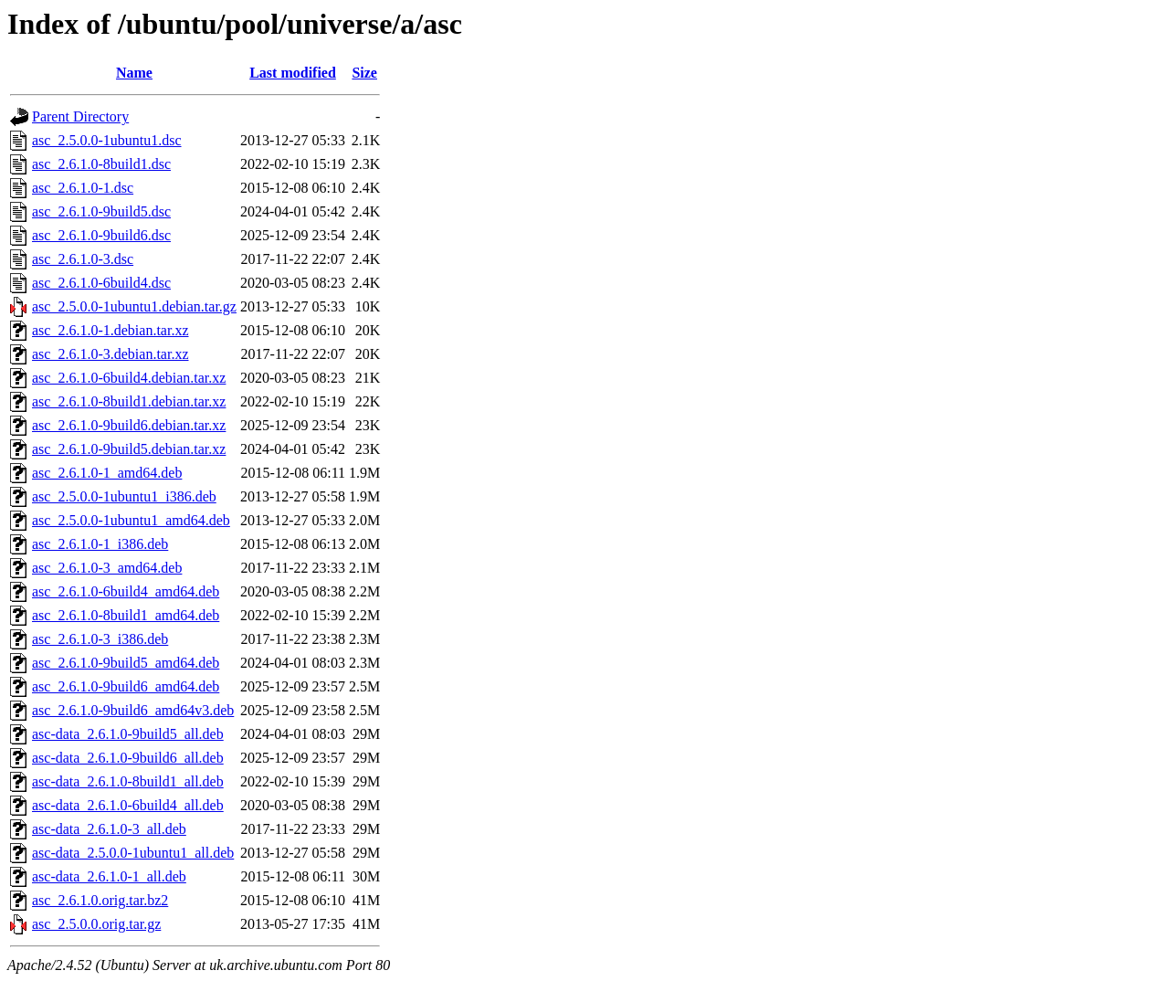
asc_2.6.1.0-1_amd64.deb (107, 472)
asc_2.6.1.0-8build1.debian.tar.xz (129, 401)
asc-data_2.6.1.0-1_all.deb (109, 876)
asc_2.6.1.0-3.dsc (82, 259)
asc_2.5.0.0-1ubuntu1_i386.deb (124, 496)
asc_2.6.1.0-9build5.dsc (101, 211)
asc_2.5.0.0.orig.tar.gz (96, 924)
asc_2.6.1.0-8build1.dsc (101, 164)
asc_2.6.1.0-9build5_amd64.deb (125, 662)
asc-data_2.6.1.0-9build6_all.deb (128, 757)
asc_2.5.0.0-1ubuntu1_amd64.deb (131, 520)
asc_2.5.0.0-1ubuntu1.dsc (107, 140)
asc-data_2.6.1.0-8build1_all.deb (128, 781)
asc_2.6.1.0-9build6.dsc (101, 235)
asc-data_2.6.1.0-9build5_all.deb (128, 734)
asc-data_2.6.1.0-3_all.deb (109, 829)
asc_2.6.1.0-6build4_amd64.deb (125, 591)
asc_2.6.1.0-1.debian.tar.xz (110, 330)
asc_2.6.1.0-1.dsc (82, 187)
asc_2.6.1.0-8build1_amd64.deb (125, 615)
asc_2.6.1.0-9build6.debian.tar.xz (129, 425)
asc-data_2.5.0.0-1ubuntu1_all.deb (133, 852)
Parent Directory (80, 116)
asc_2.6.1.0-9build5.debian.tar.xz (129, 449)
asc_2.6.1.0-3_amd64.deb (107, 567)
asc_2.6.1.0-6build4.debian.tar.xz (129, 377)
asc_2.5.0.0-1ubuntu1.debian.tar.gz (134, 306)
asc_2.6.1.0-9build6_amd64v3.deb (133, 710)
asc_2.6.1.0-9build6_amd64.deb (125, 686)
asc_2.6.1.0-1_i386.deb (100, 544)
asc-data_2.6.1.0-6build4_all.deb (128, 805)
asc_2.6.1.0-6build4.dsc (101, 282)
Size (364, 72)
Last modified (292, 72)
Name (134, 72)
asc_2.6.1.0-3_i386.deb (100, 639)
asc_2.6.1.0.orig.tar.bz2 (100, 900)
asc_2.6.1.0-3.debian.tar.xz (110, 354)
